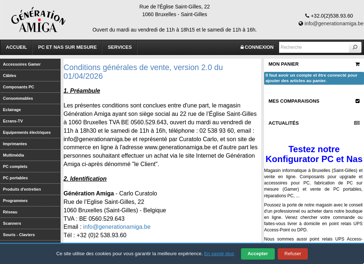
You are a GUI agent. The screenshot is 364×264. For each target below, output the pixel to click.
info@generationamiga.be (334, 23)
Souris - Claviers (19, 234)
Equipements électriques (27, 132)
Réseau (10, 212)
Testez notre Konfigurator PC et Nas (314, 154)
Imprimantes (15, 144)
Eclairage (12, 109)
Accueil (16, 47)
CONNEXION (257, 47)
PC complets (15, 166)
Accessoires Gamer (22, 64)
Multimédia (13, 155)
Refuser (292, 253)
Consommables (18, 98)
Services (120, 47)
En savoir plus (219, 253)
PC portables (15, 178)
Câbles (9, 75)
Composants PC (18, 87)
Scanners (12, 223)
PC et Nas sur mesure (67, 47)
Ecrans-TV (13, 121)
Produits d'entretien (22, 189)
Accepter (258, 253)
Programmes (15, 200)
